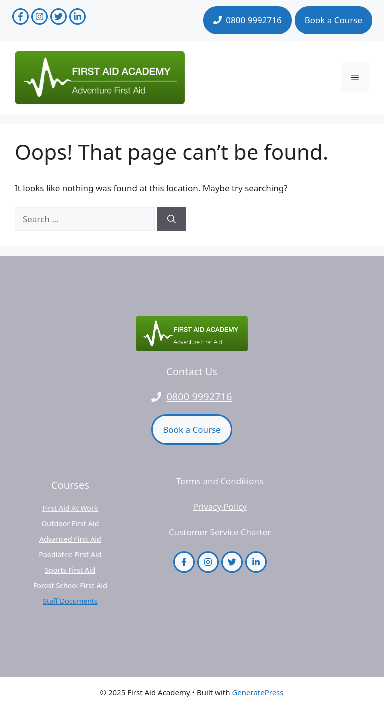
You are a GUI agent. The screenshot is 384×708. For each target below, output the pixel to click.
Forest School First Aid (71, 585)
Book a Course (333, 20)
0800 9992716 (199, 396)
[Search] (171, 219)
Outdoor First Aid (70, 523)
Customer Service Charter (220, 532)
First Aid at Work (70, 508)
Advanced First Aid (71, 539)
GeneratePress (258, 692)
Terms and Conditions (220, 481)
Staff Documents (70, 601)
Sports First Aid (70, 570)
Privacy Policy (219, 506)
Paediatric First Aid (70, 554)
